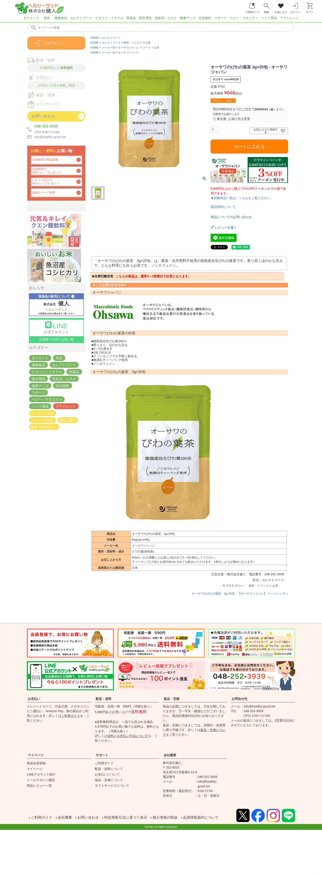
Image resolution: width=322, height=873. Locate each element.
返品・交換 (171, 699)
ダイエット (31, 18)
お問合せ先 (239, 699)
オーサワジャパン (129, 47)
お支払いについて (107, 774)
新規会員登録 (36, 763)
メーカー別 (108, 47)
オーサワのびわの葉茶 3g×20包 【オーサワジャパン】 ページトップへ (240, 593)
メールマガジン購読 (41, 780)
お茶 (148, 42)
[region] (161, 19)
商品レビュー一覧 (39, 785)
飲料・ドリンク (132, 42)
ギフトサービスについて (112, 785)
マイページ (35, 755)
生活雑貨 (205, 18)
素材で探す (67, 420)
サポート (102, 755)
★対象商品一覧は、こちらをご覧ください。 (242, 198)
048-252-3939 (46, 126)
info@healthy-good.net (50, 137)
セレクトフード (81, 18)
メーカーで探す (42, 413)
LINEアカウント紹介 (41, 774)
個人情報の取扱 (164, 818)
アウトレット (289, 18)
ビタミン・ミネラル (109, 18)
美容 (47, 18)
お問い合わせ (87, 818)
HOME (95, 37)
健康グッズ (187, 18)
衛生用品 (145, 18)
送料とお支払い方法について (127, 736)
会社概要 (170, 755)
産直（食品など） (44, 427)
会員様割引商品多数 (45, 159)
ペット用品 (269, 18)
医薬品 (131, 18)
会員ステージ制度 (43, 192)
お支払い (34, 699)
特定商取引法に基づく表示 (125, 818)
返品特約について (223, 206)
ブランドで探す (42, 420)
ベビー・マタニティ (244, 18)
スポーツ (220, 18)
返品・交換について (109, 780)
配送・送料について (109, 769)
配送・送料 (103, 699)
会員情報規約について (200, 818)
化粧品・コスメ (166, 18)
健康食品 (61, 18)
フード (147, 47)
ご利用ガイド (70, 716)
